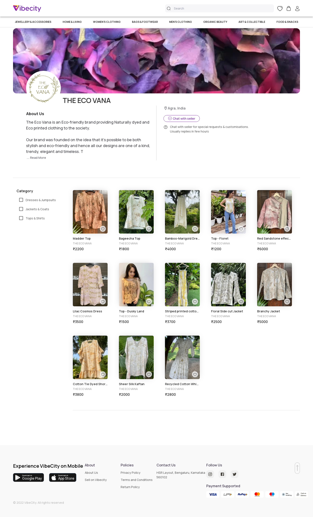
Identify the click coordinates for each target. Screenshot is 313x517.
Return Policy (130, 487)
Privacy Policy (130, 473)
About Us (91, 473)
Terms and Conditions (137, 480)
